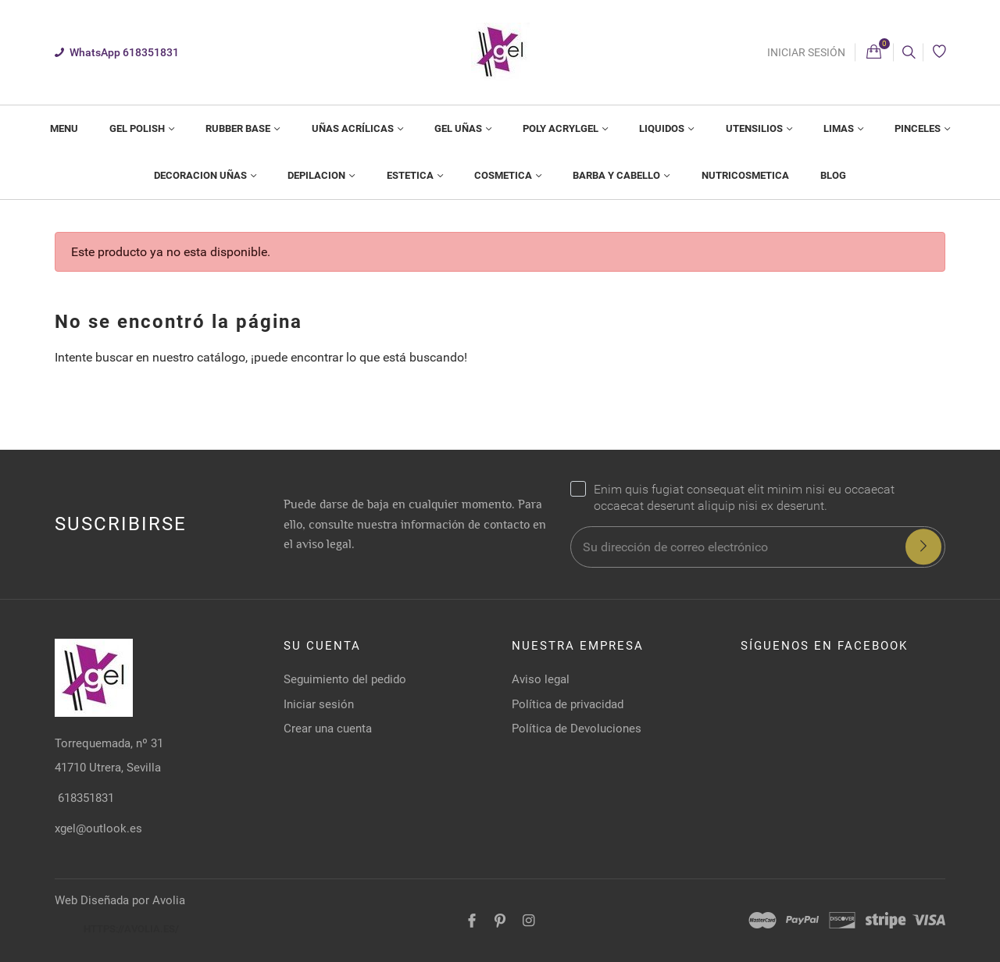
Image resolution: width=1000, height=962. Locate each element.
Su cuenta (322, 646)
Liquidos (663, 128)
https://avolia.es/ (131, 929)
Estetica (411, 175)
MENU (64, 128)
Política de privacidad (567, 704)
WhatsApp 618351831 (117, 52)
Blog (833, 175)
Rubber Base (239, 128)
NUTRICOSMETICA (745, 175)
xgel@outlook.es (98, 828)
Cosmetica (504, 175)
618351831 (84, 798)
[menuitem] (64, 128)
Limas (839, 128)
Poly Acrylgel (562, 128)
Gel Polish (138, 128)
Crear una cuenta (328, 729)
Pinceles (919, 128)
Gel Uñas (459, 128)
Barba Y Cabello (617, 175)
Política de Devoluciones (576, 729)
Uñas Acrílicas (354, 128)
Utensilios (755, 128)
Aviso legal (541, 679)
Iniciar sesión (806, 52)
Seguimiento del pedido (345, 679)
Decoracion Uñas (201, 175)
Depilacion (318, 175)
